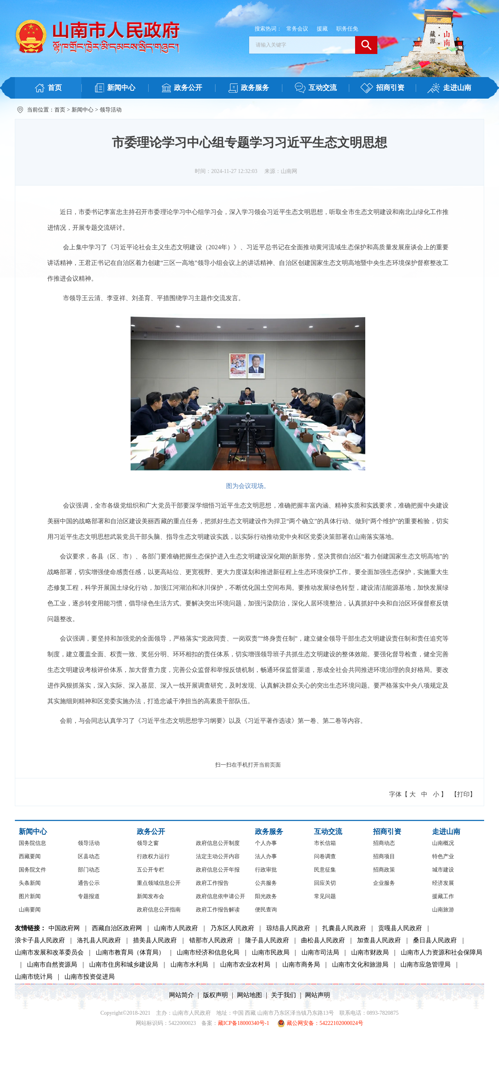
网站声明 (317, 995)
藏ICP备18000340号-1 (243, 1023)
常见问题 (325, 896)
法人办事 (266, 856)
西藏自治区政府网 (117, 928)
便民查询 (266, 910)
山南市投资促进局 (90, 976)
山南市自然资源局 (52, 964)
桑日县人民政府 (435, 940)
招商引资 (387, 832)
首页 (59, 110)
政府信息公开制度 (218, 843)
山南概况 (443, 843)
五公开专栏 (150, 870)
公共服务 (266, 883)
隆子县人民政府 (267, 940)
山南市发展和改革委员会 (49, 952)
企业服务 (384, 883)
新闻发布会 (150, 896)
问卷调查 (325, 856)
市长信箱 (325, 843)
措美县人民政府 (155, 940)
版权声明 (215, 995)
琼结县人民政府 (288, 928)
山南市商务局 (301, 964)
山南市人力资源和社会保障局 (441, 952)
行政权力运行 (153, 856)
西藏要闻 (30, 856)
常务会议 (297, 29)
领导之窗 (148, 843)
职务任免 (347, 29)
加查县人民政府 (379, 940)
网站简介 (181, 995)
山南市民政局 (270, 952)
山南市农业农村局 (245, 964)
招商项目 (384, 856)
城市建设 (443, 870)
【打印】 (463, 794)
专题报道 (89, 896)
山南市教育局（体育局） (130, 952)
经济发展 (443, 883)
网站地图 (249, 995)
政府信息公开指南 (159, 910)
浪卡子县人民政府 (40, 940)
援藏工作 (443, 896)
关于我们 (283, 995)
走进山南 (446, 832)
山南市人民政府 (176, 928)
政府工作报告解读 (218, 910)
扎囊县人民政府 (344, 928)
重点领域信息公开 (159, 883)
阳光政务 (266, 896)
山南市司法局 (320, 952)
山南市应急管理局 (425, 964)
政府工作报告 (212, 883)
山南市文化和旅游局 (360, 964)
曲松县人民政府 (323, 940)
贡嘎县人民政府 (400, 928)
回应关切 (325, 883)
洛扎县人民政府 (99, 940)
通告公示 (89, 883)
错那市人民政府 (211, 940)
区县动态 (89, 856)
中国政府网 (64, 928)
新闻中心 (82, 110)
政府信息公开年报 (218, 870)
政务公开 (151, 832)
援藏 (322, 29)
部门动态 (89, 870)
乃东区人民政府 (232, 928)
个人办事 (266, 843)
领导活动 (111, 110)
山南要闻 (30, 910)
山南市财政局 (370, 952)
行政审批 (266, 870)
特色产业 (443, 856)
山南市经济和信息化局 (208, 952)
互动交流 (328, 832)
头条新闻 (30, 883)
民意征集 (325, 870)
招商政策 (384, 870)
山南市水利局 (189, 964)
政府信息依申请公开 (220, 896)
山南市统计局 (33, 976)
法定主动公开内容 (218, 856)
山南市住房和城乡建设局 (123, 964)
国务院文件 (32, 870)
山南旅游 (443, 910)
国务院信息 (32, 843)
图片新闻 (30, 896)
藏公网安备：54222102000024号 (320, 1023)
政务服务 (269, 832)
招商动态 (384, 843)
